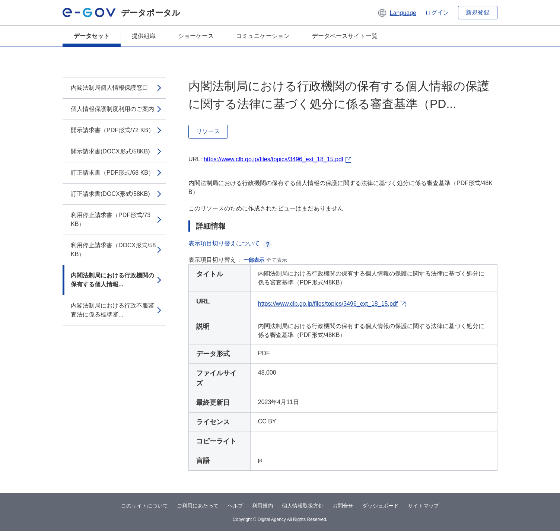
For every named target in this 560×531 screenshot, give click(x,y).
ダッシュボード (380, 506)
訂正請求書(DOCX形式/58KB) (110, 194)
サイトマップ (423, 506)
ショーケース (196, 36)
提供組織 (144, 36)
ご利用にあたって (198, 506)
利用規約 (262, 506)
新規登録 (478, 12)
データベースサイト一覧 (345, 36)
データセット (91, 36)
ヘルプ (235, 506)
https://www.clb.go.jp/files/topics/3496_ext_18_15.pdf (273, 159)
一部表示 (254, 260)
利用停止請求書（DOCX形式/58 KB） (113, 249)
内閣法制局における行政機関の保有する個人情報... (112, 279)
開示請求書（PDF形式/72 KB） (112, 130)
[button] (396, 13)
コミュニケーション (263, 36)
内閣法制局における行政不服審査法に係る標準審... (112, 310)
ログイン (437, 12)
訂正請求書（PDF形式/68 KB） (112, 172)
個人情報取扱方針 (303, 506)
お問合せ (342, 506)
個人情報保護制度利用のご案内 (112, 109)
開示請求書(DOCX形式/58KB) (110, 151)
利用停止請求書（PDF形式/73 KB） (110, 219)
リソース (208, 131)
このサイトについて (144, 506)
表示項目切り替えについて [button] (230, 243)
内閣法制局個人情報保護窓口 (109, 88)
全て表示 (276, 260)
